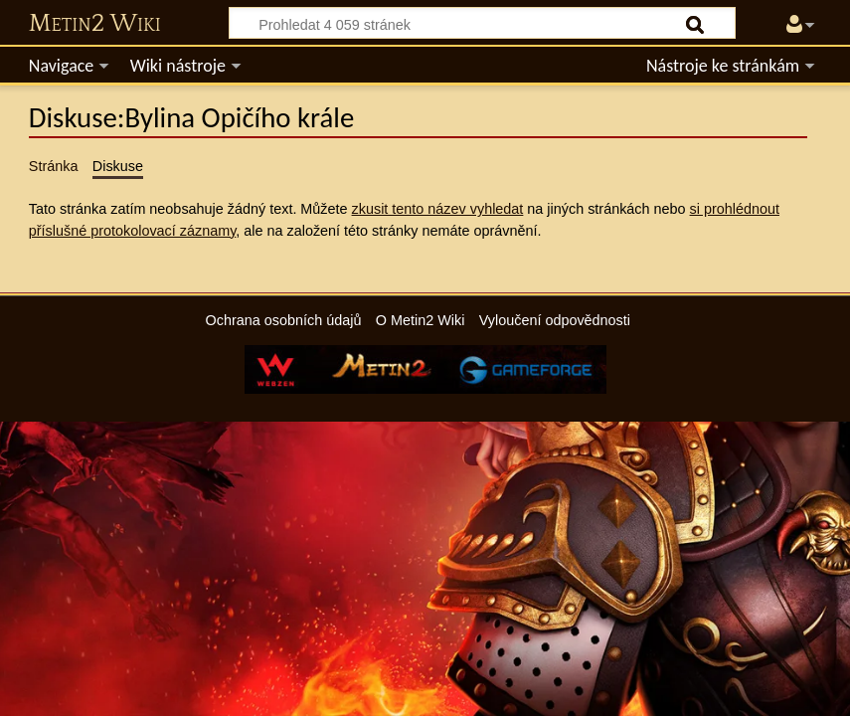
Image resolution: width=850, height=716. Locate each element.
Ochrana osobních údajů (284, 320)
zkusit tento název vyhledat (438, 209)
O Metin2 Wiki (420, 320)
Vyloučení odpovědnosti (554, 320)
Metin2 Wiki (95, 24)
